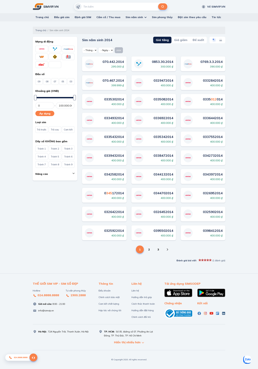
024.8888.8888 (46, 295)
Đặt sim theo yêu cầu (192, 17)
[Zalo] (247, 359)
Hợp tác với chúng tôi (110, 310)
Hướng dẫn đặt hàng (142, 310)
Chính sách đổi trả (141, 316)
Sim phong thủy (162, 17)
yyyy (118, 50)
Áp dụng (44, 113)
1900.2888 (76, 295)
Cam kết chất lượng (109, 303)
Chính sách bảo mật (109, 297)
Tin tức (216, 17)
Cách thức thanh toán (143, 303)
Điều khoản (105, 290)
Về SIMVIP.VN (213, 6)
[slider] (205, 260)
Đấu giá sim (61, 17)
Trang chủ (42, 17)
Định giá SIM (83, 17)
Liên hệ (135, 290)
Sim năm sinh (134, 17)
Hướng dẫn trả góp (141, 297)
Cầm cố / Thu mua (108, 17)
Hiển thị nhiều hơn (129, 342)
